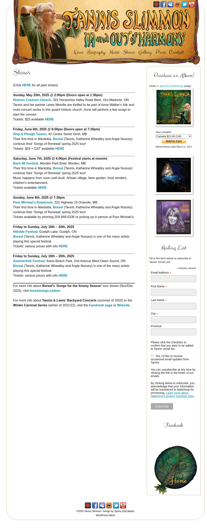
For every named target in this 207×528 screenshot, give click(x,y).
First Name (159, 286)
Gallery (145, 52)
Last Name (159, 300)
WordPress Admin (105, 515)
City (154, 314)
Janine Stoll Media (124, 511)
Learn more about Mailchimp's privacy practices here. (173, 394)
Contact (176, 52)
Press (160, 52)
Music (114, 52)
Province (156, 326)
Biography (96, 52)
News (78, 52)
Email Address (161, 273)
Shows (128, 52)
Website (123, 305)
